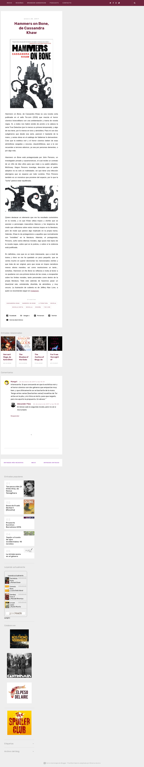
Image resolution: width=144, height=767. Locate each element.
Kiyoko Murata (16, 607)
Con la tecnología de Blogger (55, 763)
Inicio (9, 3)
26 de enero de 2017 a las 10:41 (32, 382)
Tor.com (47, 307)
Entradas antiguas (51, 462)
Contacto (67, 3)
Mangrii (14, 381)
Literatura (43, 303)
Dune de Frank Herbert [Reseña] (13, 508)
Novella (29, 307)
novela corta (17, 307)
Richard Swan (15, 582)
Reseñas (19, 3)
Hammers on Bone (29, 303)
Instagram (35, 291)
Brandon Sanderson (36, 3)
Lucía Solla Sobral (17, 591)
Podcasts (54, 3)
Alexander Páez (24, 404)
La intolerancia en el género (13, 555)
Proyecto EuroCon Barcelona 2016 (13, 525)
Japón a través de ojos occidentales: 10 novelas (14, 540)
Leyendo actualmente (15, 576)
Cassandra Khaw (13, 303)
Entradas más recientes (13, 462)
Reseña (38, 307)
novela (53, 303)
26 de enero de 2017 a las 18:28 (46, 404)
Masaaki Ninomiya (17, 599)
